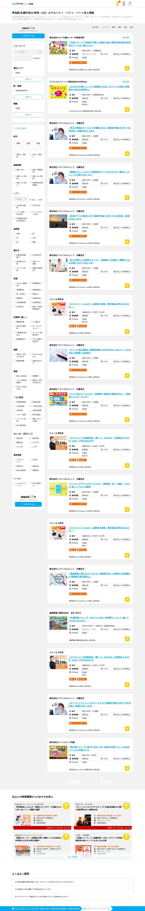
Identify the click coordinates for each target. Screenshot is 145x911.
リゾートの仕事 (21, 269)
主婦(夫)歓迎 (37, 410)
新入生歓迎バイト (37, 484)
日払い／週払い (37, 156)
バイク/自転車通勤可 (21, 381)
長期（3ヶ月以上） (21, 184)
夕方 (34, 238)
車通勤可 (36, 376)
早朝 (18, 234)
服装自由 (19, 442)
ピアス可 (36, 442)
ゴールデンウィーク (21, 484)
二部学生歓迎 (37, 406)
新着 (113, 27)
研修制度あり (37, 283)
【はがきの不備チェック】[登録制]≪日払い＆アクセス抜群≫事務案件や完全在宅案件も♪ (99, 88)
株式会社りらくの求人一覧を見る (80, 333)
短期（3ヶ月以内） (38, 177)
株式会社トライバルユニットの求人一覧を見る (84, 155)
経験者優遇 (20, 361)
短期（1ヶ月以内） (21, 177)
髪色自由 (19, 438)
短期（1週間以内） (38, 171)
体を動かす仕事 (21, 263)
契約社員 (19, 466)
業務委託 (36, 470)
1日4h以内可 (37, 255)
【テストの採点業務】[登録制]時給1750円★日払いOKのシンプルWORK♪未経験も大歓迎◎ (100, 351)
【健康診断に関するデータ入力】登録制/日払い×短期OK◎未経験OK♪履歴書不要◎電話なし (99, 575)
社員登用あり (37, 302)
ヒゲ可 (35, 447)
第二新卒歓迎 (21, 425)
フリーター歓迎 (21, 420)
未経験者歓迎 (21, 402)
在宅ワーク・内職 (37, 263)
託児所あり (20, 307)
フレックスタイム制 (37, 213)
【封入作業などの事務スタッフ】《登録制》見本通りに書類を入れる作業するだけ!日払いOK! (99, 261)
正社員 (35, 460)
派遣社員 (36, 466)
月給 (38, 143)
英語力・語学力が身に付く (37, 381)
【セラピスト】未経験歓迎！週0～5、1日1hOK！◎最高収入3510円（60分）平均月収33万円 (99, 439)
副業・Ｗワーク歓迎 (37, 420)
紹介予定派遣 (21, 470)
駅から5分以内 (21, 376)
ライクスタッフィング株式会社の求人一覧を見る (85, 111)
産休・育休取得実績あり (37, 308)
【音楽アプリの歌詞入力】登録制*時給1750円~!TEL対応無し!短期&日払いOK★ (99, 217)
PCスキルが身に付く (21, 388)
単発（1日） (20, 170)
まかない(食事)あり (21, 284)
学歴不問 (19, 410)
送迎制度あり (37, 290)
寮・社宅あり (21, 294)
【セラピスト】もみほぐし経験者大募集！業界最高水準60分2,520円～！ (99, 305)
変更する (28, 79)
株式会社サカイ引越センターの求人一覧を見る (84, 69)
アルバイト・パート (21, 461)
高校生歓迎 (36, 402)
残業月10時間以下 (37, 269)
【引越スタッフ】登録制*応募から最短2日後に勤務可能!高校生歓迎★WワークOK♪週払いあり (100, 44)
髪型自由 (36, 438)
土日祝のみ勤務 (21, 206)
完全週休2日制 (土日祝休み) (21, 220)
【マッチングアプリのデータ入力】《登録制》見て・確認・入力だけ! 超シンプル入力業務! (99, 485)
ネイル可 (19, 447)
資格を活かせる (37, 362)
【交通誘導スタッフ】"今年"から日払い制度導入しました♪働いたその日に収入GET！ (99, 619)
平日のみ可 (36, 205)
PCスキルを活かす (38, 355)
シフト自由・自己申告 (21, 213)
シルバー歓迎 (21, 415)
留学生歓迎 (36, 415)
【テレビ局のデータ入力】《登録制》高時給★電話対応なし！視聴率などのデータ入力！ (99, 395)
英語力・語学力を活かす (21, 355)
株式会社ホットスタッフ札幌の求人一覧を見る (84, 769)
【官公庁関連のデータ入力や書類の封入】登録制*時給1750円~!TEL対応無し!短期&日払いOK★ (100, 129)
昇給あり (36, 294)
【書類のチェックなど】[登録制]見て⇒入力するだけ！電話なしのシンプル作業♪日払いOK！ (99, 173)
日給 (28, 143)
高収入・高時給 (21, 156)
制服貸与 (19, 298)
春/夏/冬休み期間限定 (38, 184)
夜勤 (34, 242)
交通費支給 (20, 290)
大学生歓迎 (20, 406)
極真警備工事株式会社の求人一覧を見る (82, 640)
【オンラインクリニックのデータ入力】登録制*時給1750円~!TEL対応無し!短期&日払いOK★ (100, 704)
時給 (18, 143)
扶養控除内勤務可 (21, 256)
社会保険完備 (21, 302)
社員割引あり (37, 298)
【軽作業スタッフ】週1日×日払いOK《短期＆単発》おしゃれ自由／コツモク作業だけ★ (99, 748)
